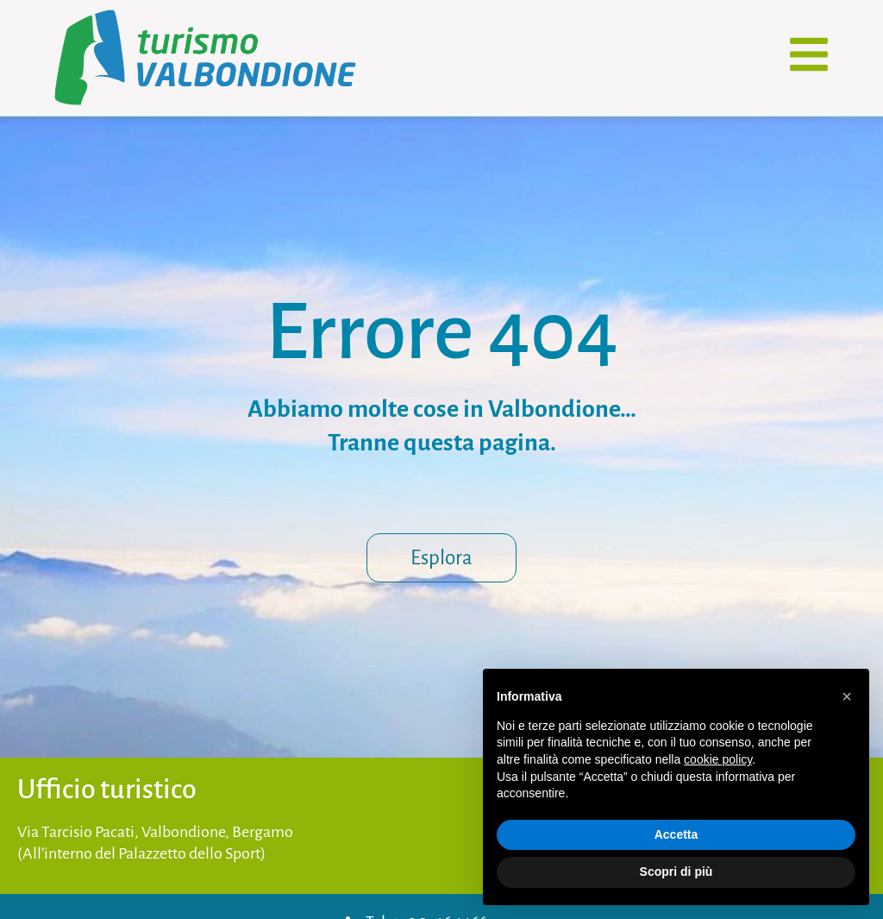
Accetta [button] (676, 834)
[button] (847, 696)
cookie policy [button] (718, 759)
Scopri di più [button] (676, 871)
